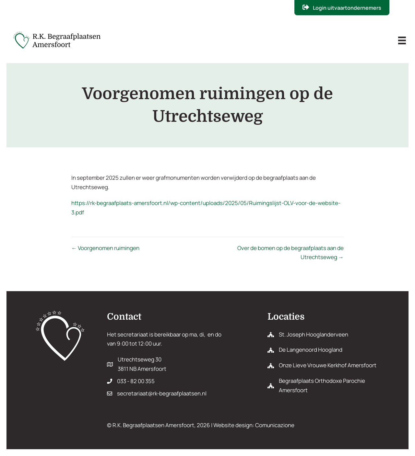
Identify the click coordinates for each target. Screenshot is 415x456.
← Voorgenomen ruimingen (105, 248)
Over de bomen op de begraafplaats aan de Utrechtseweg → (290, 252)
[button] (341, 7)
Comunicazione (274, 425)
